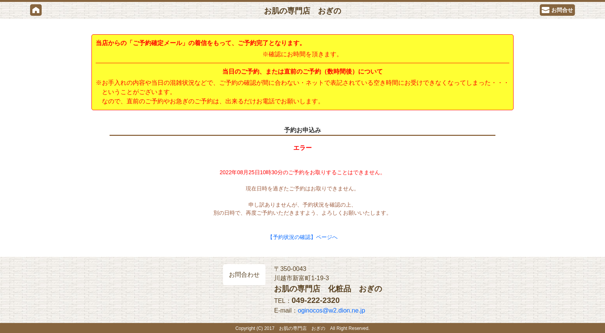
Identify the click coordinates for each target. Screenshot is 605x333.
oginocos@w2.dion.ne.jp (331, 310)
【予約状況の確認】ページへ (302, 237)
